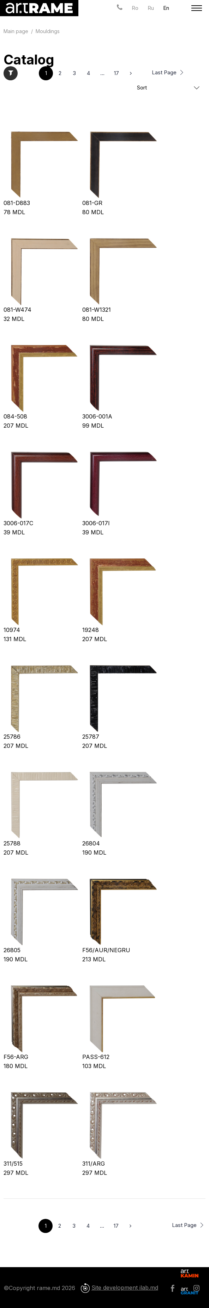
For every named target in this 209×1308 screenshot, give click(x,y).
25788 (12, 843)
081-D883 (17, 202)
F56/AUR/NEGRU (106, 950)
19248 (90, 629)
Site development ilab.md (124, 1287)
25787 (90, 736)
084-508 (15, 416)
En (166, 8)
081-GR (92, 202)
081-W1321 (96, 309)
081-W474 (17, 309)
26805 (12, 950)
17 (116, 73)
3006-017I (96, 523)
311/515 (13, 1163)
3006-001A (97, 416)
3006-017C (18, 523)
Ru (151, 8)
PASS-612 (95, 1056)
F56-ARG (16, 1056)
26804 (91, 843)
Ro (135, 8)
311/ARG (93, 1163)
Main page (16, 31)
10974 (12, 629)
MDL (14, 212)
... (102, 73)
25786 (12, 736)
